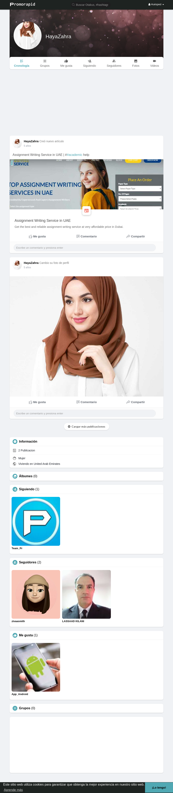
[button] (90, 4)
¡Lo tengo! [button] (159, 787)
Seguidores (27, 562)
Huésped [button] (156, 4)
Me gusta (26, 635)
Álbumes (26, 476)
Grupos (24, 708)
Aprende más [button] (13, 790)
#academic (74, 154)
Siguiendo (26, 489)
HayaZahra (58, 36)
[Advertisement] (86, 106)
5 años (27, 145)
